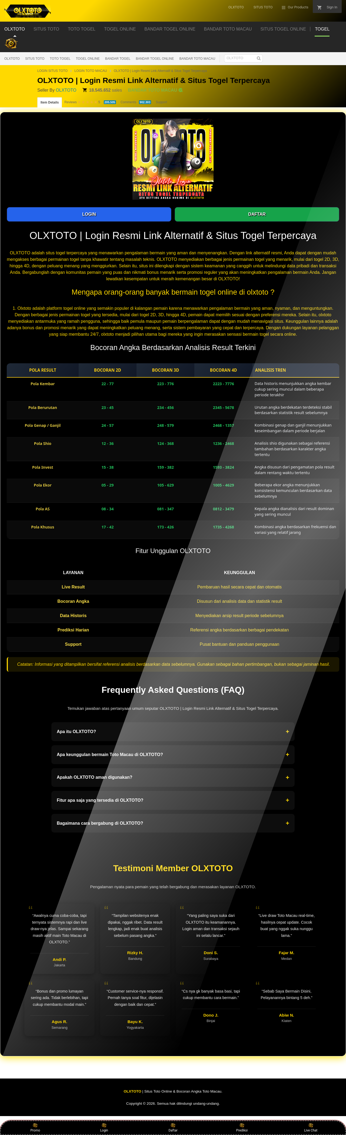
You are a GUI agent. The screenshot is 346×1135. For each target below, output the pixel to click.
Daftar (172, 1127)
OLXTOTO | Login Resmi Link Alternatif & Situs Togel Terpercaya (160, 71)
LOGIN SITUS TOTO (52, 71)
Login (104, 1127)
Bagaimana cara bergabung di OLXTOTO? (173, 823)
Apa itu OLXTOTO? (173, 731)
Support (161, 102)
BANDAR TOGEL (118, 59)
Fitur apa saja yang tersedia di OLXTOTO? (173, 800)
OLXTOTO (12, 59)
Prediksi (242, 1127)
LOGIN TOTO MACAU (90, 71)
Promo (35, 1127)
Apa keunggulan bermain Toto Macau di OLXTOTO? (173, 754)
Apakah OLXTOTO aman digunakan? (173, 777)
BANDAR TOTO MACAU (197, 59)
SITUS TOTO (34, 59)
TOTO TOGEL (60, 59)
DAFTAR (257, 214)
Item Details (50, 102)
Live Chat (310, 1127)
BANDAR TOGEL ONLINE (155, 59)
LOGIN (89, 214)
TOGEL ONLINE (88, 59)
